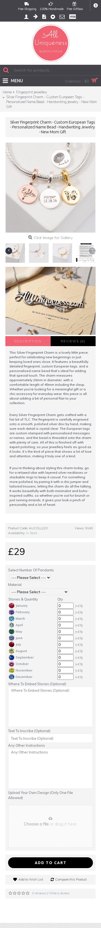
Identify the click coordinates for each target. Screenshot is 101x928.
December (20, 677)
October (19, 664)
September (21, 657)
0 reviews (39, 893)
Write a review (59, 893)
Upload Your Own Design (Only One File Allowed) (40, 795)
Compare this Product (71, 879)
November (20, 670)
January (18, 605)
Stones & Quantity (23, 599)
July (15, 644)
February (19, 612)
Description (27, 341)
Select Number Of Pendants (31, 570)
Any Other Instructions (26, 745)
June (16, 638)
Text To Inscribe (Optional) (29, 731)
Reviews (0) (73, 341)
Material (15, 584)
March (17, 618)
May (15, 631)
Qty (60, 599)
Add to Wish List (30, 879)
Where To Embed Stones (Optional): (37, 684)
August (18, 651)
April (16, 625)
